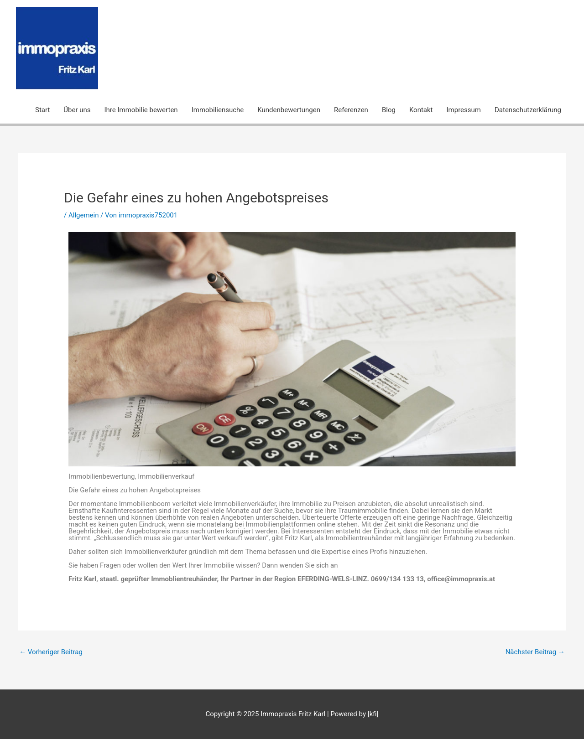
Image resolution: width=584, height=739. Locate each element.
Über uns (76, 110)
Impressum (464, 110)
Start (42, 110)
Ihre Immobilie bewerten (141, 110)
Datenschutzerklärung (528, 110)
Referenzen (351, 110)
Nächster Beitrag (535, 652)
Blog (389, 110)
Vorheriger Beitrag (51, 652)
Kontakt (421, 110)
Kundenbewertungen (288, 110)
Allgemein (83, 215)
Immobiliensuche (218, 110)
